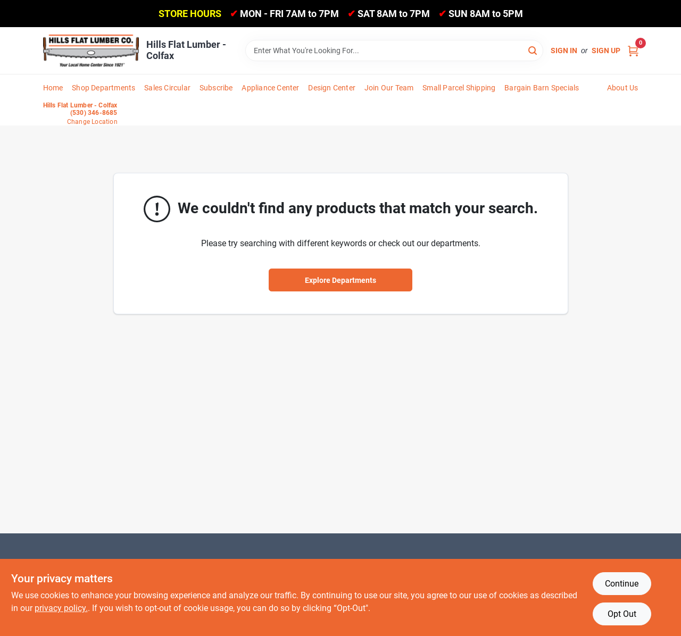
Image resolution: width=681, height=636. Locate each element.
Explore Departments (340, 280)
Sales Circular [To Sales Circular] (167, 87)
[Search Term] (394, 50)
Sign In (564, 50)
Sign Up (606, 50)
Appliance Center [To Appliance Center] (270, 87)
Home (53, 87)
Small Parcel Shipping (458, 87)
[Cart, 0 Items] (633, 50)
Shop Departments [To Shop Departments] (103, 87)
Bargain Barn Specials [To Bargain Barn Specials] (541, 87)
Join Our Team (389, 87)
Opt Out (622, 614)
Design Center (331, 87)
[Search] (533, 49)
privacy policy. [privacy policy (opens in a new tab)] (61, 608)
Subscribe (216, 87)
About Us (622, 87)
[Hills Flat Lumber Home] (91, 50)
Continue (621, 584)
